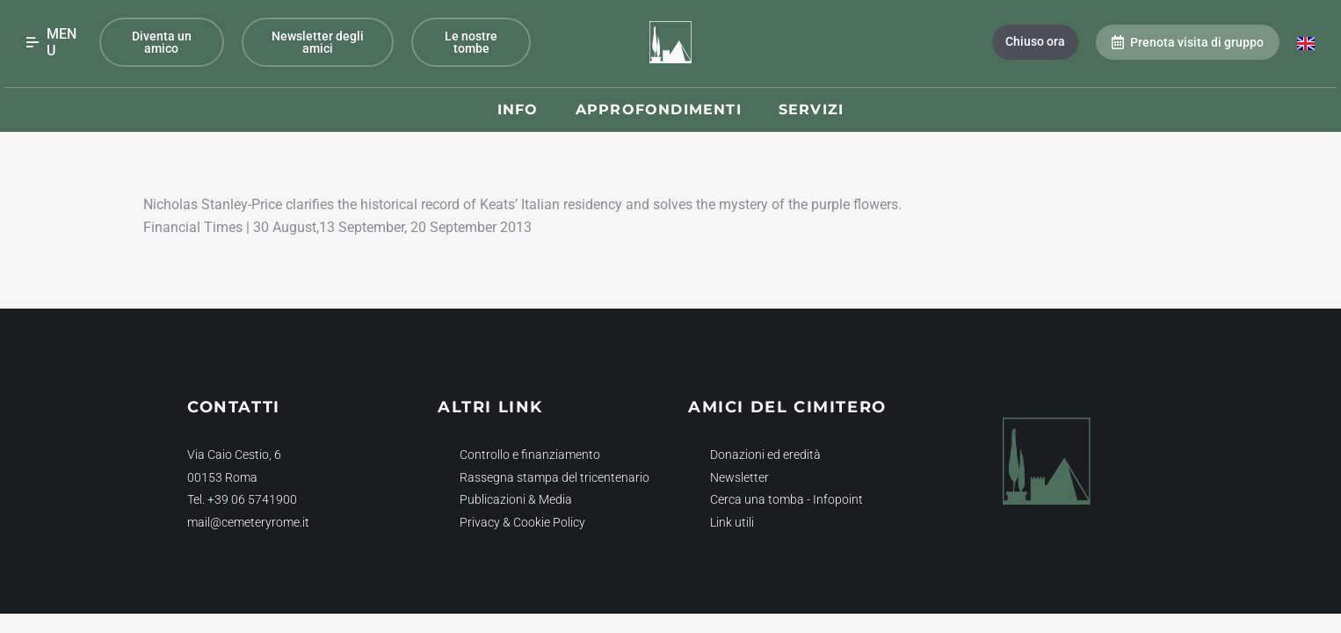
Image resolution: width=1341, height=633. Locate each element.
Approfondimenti (659, 109)
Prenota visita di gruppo (1188, 42)
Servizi (811, 109)
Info (518, 109)
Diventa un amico (162, 42)
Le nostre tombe (471, 42)
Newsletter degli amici (318, 42)
